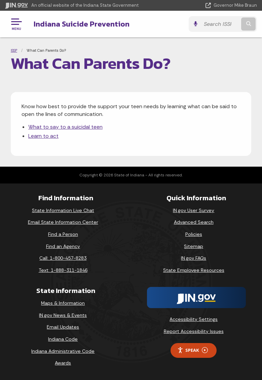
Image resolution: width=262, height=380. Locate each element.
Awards (63, 363)
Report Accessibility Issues (194, 331)
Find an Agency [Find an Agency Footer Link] (63, 246)
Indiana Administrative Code (63, 351)
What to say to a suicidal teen (65, 126)
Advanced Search (194, 222)
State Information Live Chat (63, 210)
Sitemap (193, 246)
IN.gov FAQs (193, 258)
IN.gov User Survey (193, 210)
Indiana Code (63, 339)
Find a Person (63, 234)
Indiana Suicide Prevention (81, 24)
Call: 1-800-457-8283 (62, 258)
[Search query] (220, 24)
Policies (193, 234)
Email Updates (63, 327)
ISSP (14, 50)
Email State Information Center (63, 222)
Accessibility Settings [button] (194, 319)
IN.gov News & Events (63, 315)
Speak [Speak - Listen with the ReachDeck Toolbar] (192, 350)
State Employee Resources (193, 270)
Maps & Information (63, 303)
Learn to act (43, 135)
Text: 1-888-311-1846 (63, 270)
